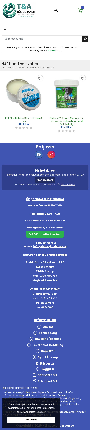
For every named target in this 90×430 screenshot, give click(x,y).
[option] (23, 103)
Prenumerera (45, 180)
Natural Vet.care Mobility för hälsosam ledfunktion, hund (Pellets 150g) (66, 121)
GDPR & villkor (68, 184)
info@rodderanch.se (45, 280)
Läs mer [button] (41, 412)
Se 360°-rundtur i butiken (45, 234)
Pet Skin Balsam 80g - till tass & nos (23, 119)
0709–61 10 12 (54, 50)
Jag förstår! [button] (31, 420)
